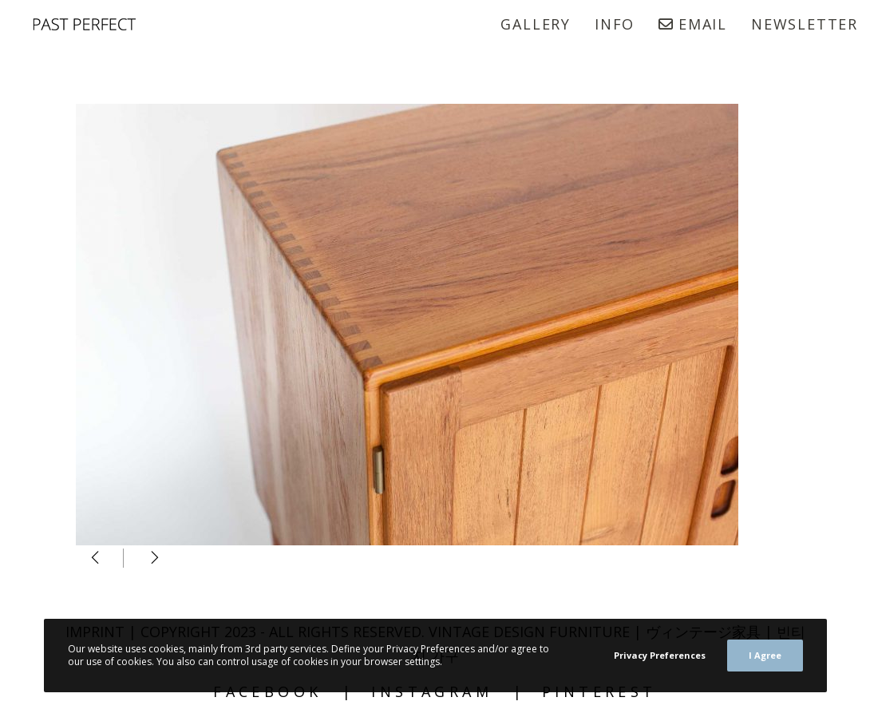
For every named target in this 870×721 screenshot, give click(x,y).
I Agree (765, 655)
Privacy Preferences (660, 655)
